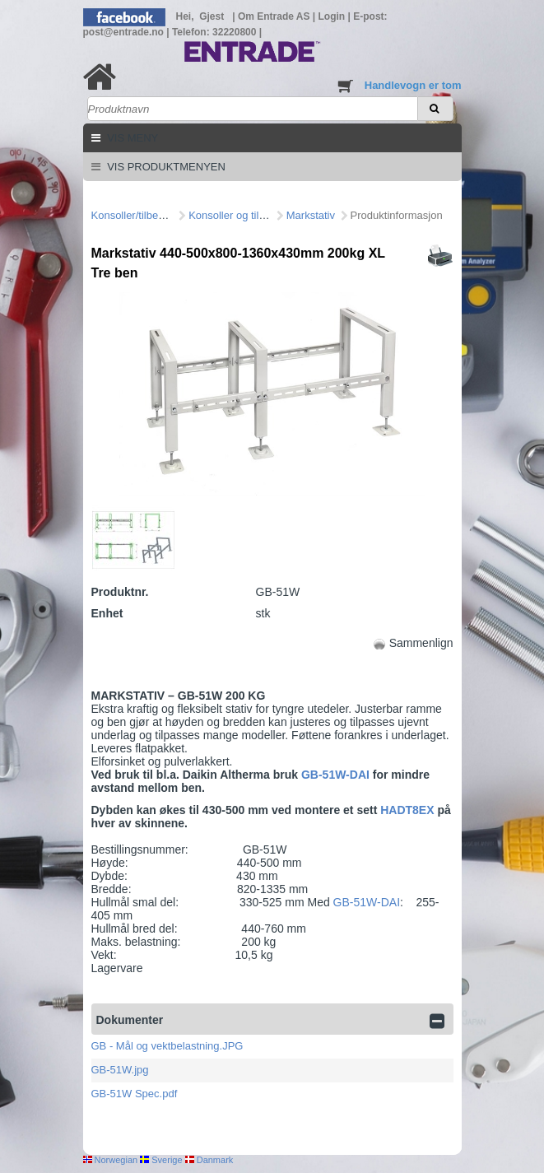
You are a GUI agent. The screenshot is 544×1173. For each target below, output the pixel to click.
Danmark (209, 1160)
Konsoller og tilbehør (237, 215)
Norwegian (110, 1160)
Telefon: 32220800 (215, 32)
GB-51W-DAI (337, 774)
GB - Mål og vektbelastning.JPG (167, 1046)
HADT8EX (407, 810)
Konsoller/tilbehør (132, 215)
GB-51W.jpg (120, 1070)
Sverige (161, 1160)
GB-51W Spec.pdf (134, 1093)
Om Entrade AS (275, 16)
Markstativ (310, 215)
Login (333, 16)
